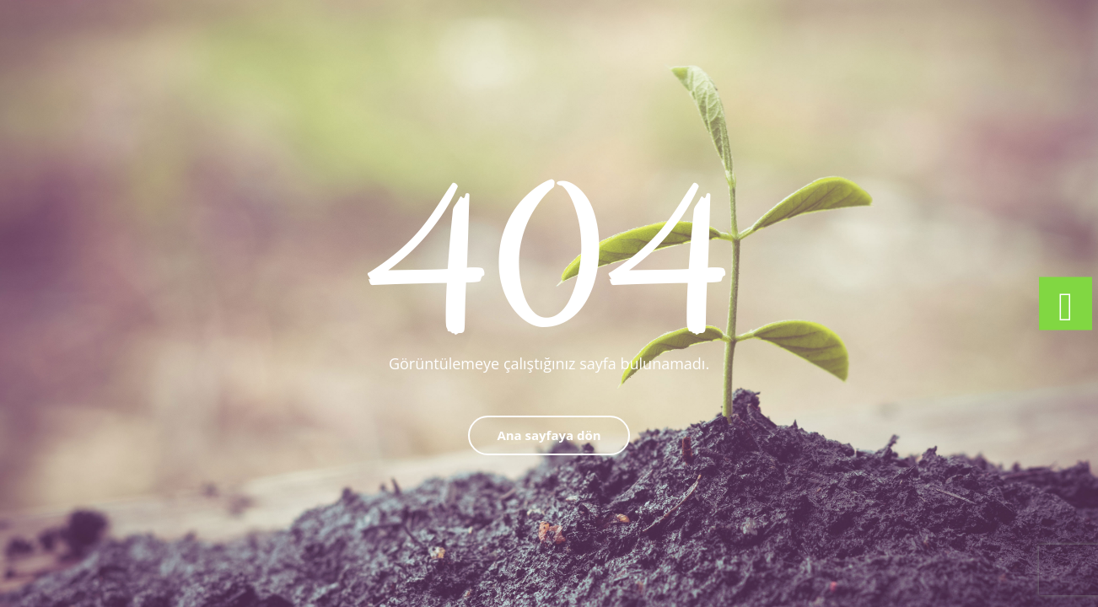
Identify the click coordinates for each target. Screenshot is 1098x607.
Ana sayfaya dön (548, 435)
